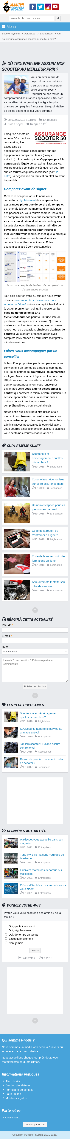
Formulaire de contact (19, 1089)
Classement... (13, 1117)
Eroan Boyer (13, 124)
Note (5, 646)
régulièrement (27, 200)
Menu (9, 27)
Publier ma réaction (35, 686)
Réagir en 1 (36, 124)
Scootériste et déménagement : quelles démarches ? (47, 458)
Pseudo (7, 625)
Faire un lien (13, 1093)
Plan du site (13, 1081)
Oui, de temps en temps (23, 934)
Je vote (35, 950)
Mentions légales (16, 1098)
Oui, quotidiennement (21, 926)
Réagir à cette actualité (29, 619)
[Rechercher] (58, 18)
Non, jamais (15, 943)
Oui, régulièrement (20, 930)
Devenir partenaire (35, 1124)
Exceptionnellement (20, 938)
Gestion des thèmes (18, 1085)
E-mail (7, 635)
